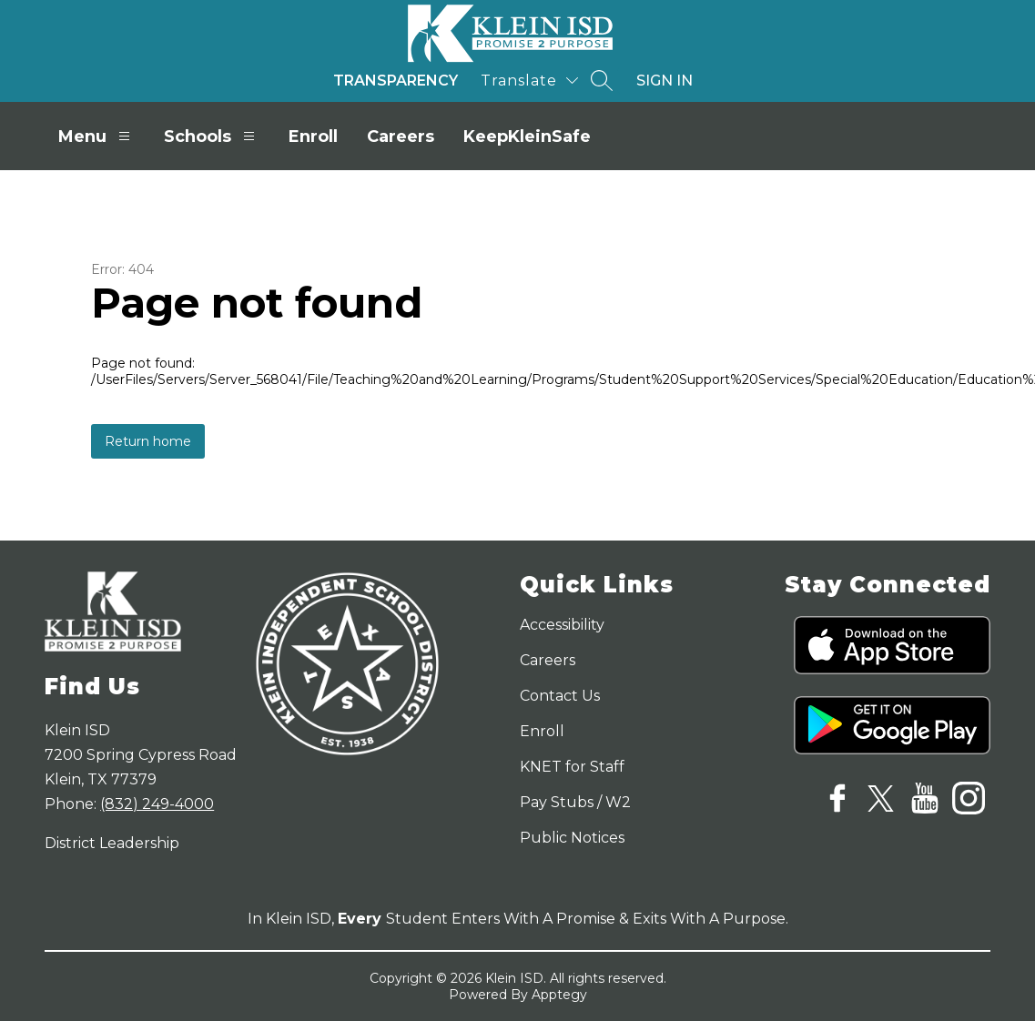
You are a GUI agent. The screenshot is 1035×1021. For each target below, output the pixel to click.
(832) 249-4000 (157, 804)
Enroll (313, 136)
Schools (211, 136)
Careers (400, 136)
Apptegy (559, 994)
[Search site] (602, 80)
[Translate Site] (529, 80)
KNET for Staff (572, 766)
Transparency (395, 80)
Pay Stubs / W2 (575, 802)
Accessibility (562, 624)
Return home (148, 441)
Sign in (664, 80)
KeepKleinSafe (527, 136)
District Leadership (112, 843)
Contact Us (560, 695)
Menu (96, 136)
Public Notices (572, 837)
